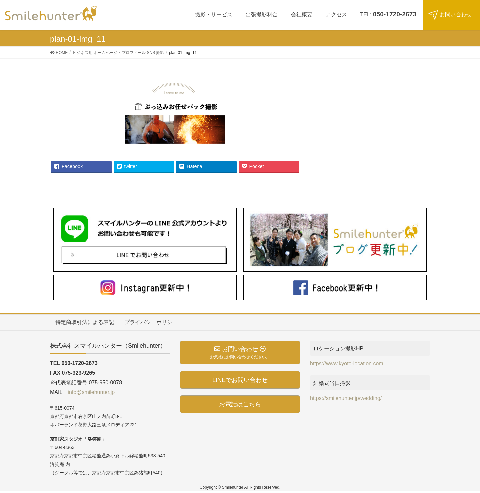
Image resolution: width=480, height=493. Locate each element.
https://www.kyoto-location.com (346, 363)
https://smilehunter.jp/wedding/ (346, 398)
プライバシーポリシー (151, 322)
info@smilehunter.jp (91, 392)
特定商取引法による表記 (84, 322)
